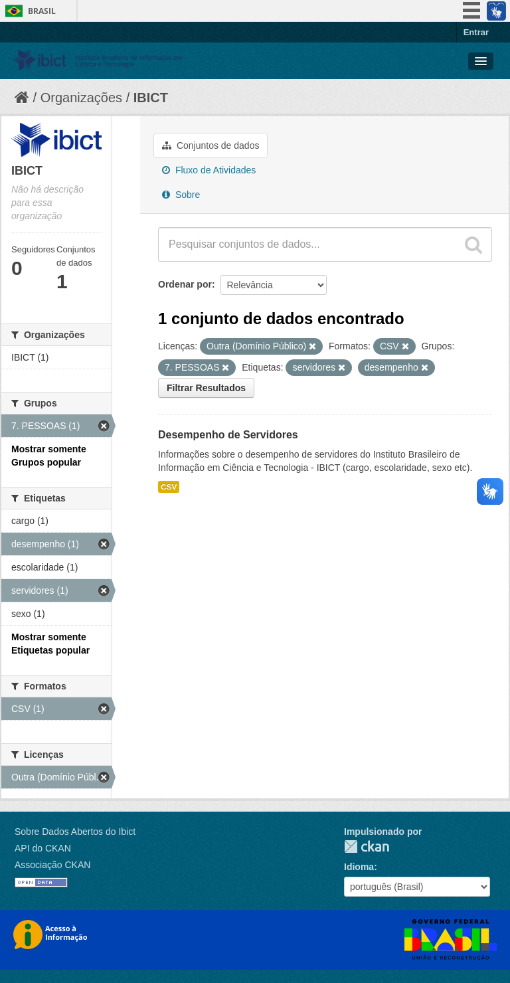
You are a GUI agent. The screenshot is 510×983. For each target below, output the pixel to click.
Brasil (42, 11)
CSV (169, 487)
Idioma (359, 866)
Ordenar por (185, 284)
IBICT (150, 97)
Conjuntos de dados (210, 145)
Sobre (181, 194)
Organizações (81, 97)
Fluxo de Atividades (209, 170)
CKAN (366, 846)
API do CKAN (43, 848)
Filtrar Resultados (206, 388)
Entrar (476, 32)
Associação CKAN (52, 864)
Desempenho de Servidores (228, 434)
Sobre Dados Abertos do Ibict (75, 831)
